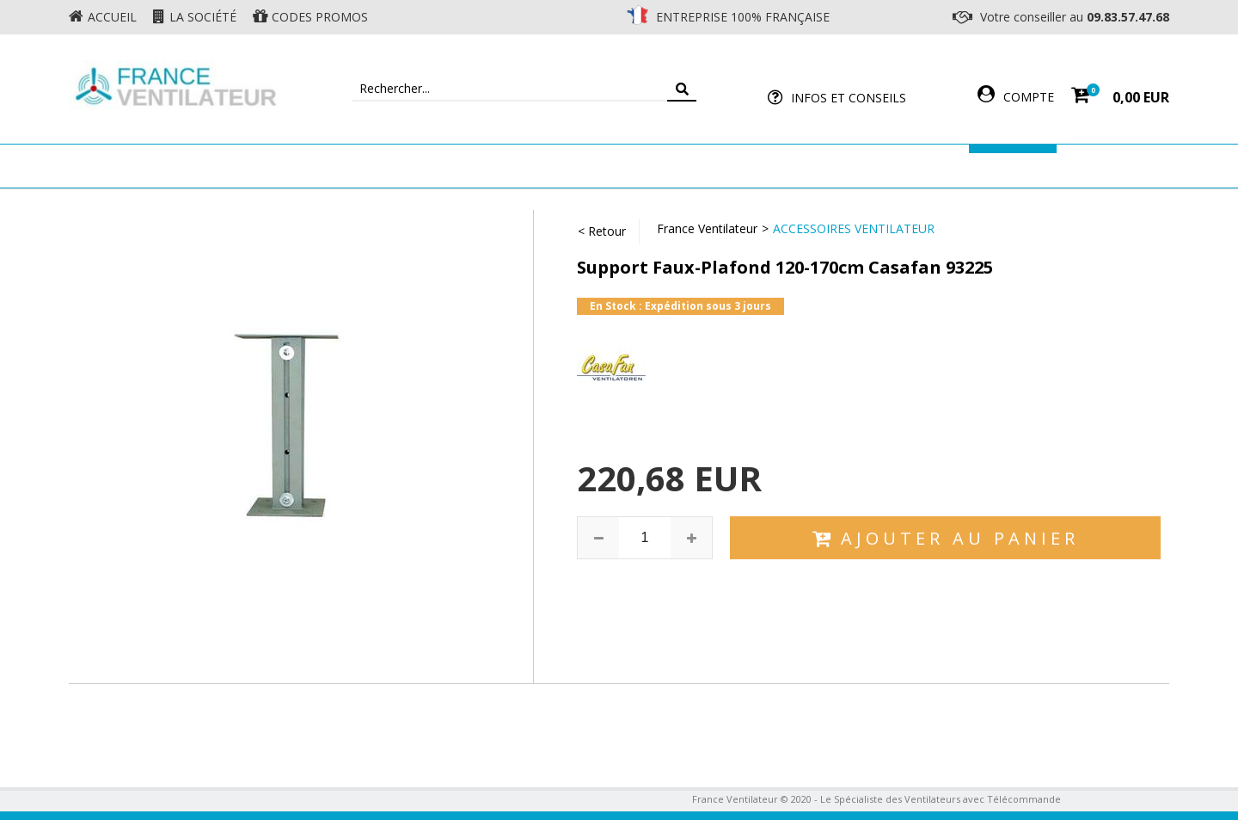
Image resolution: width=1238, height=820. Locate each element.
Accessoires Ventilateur (874, 165)
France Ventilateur (707, 228)
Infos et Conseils (848, 97)
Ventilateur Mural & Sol (469, 165)
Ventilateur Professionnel (672, 165)
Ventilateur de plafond (277, 165)
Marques (1013, 165)
